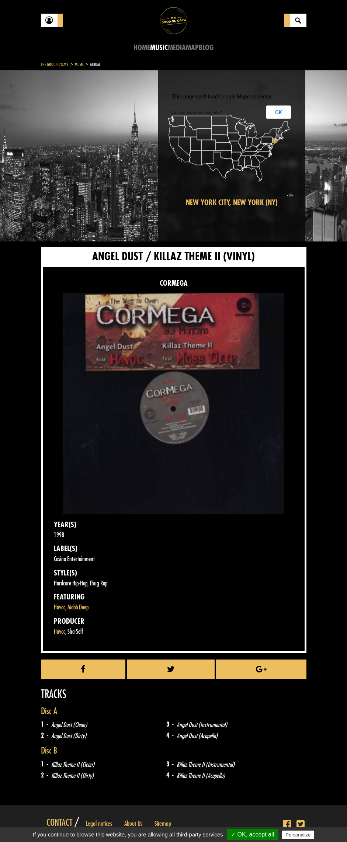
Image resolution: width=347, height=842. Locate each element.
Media (177, 48)
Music (159, 48)
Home (141, 48)
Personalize (297, 835)
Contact (59, 823)
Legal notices (99, 823)
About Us (133, 823)
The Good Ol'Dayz (55, 64)
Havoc (59, 607)
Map (192, 48)
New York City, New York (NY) (232, 202)
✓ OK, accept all (252, 834)
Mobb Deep (78, 607)
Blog (206, 48)
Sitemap (163, 823)
